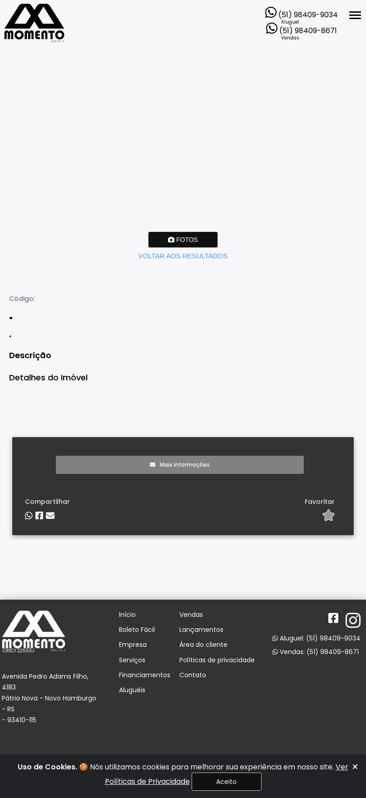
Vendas (191, 615)
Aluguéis (132, 690)
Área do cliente (203, 644)
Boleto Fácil (137, 630)
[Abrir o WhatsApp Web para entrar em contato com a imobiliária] (301, 10)
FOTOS (183, 239)
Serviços (132, 660)
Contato (192, 675)
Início (127, 615)
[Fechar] (355, 767)
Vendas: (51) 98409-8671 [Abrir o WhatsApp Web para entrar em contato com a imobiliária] (315, 651)
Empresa (133, 644)
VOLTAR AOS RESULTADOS (183, 256)
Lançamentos (201, 630)
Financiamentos (144, 675)
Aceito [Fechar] (226, 781)
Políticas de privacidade (217, 660)
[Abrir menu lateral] (355, 15)
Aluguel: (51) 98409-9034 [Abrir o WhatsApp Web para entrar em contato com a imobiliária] (316, 638)
